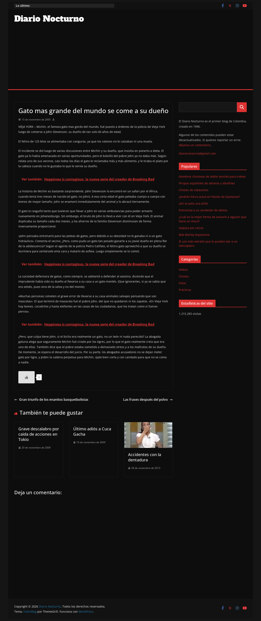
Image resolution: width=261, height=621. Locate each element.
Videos (183, 270)
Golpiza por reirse (191, 228)
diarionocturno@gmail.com (197, 153)
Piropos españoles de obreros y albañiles (207, 183)
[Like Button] (26, 377)
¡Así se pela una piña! (193, 203)
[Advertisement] (130, 58)
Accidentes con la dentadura (144, 457)
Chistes (184, 276)
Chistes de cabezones (193, 190)
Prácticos (185, 290)
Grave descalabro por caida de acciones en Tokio (38, 434)
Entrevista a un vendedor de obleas (203, 210)
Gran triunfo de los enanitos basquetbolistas (51, 399)
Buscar (242, 107)
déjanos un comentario (194, 145)
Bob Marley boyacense (194, 235)
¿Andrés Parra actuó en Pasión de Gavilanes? (209, 197)
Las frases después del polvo (148, 399)
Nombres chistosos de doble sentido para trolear (212, 176)
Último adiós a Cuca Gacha (92, 431)
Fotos (182, 283)
